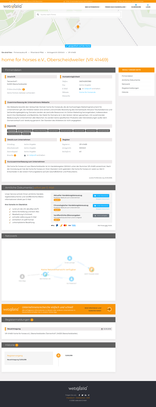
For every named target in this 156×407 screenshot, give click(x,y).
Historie (125, 92)
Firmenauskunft (20, 52)
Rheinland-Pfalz (37, 52)
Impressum (70, 398)
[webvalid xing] (89, 395)
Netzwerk (126, 84)
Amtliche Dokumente (131, 80)
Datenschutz (80, 398)
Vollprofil (88, 89)
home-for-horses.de (87, 92)
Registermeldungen (130, 88)
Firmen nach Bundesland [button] (115, 7)
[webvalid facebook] (80, 395)
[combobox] (78, 14)
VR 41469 (72, 52)
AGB (88, 398)
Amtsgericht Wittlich (56, 52)
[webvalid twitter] (83, 395)
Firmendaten (127, 76)
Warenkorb (136, 6)
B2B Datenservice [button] (92, 7)
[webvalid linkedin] (86, 395)
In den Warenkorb (101, 196)
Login (148, 6)
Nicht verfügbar (101, 216)
